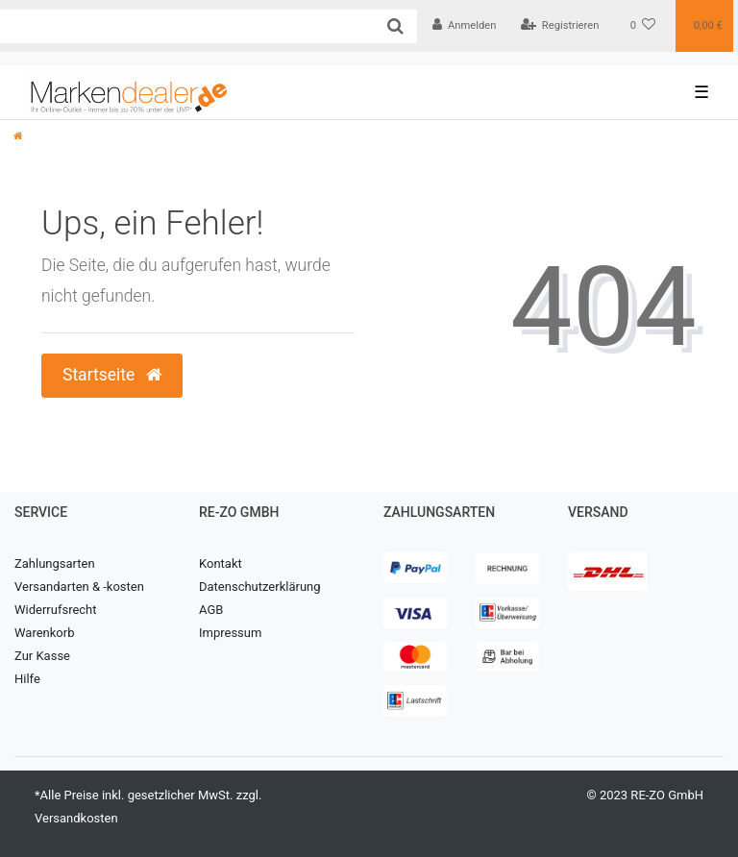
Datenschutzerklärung (260, 586)
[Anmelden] (464, 26)
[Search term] (187, 26)
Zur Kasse (42, 656)
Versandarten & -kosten (79, 586)
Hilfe (27, 679)
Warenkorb (44, 632)
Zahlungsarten (54, 563)
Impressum (230, 632)
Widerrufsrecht (55, 609)
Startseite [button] (111, 374)
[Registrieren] (559, 26)
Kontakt (220, 563)
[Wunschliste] (643, 26)
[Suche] (395, 26)
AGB (211, 609)
